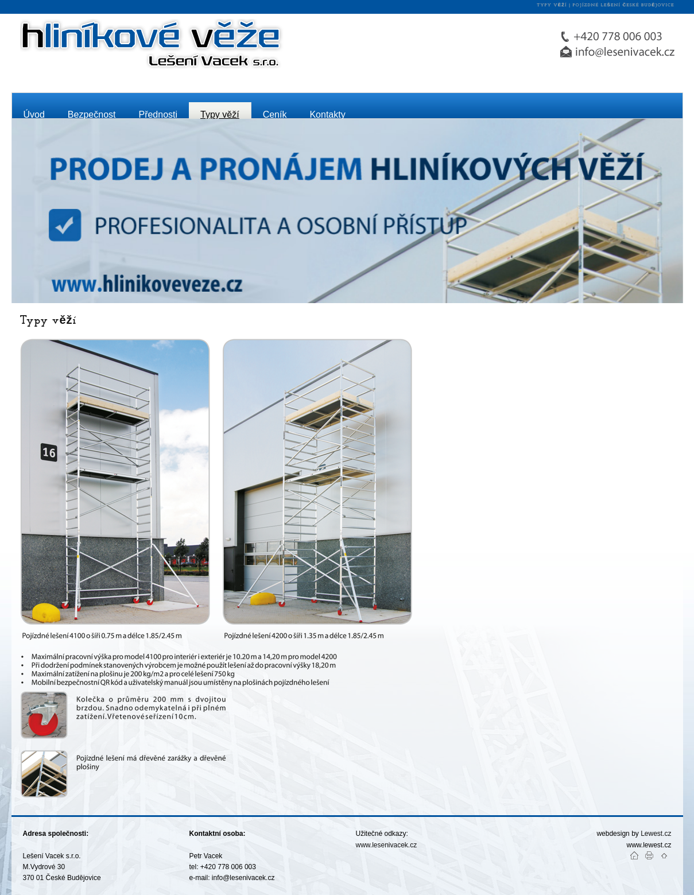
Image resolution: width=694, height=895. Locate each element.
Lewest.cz (656, 834)
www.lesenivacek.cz (387, 845)
